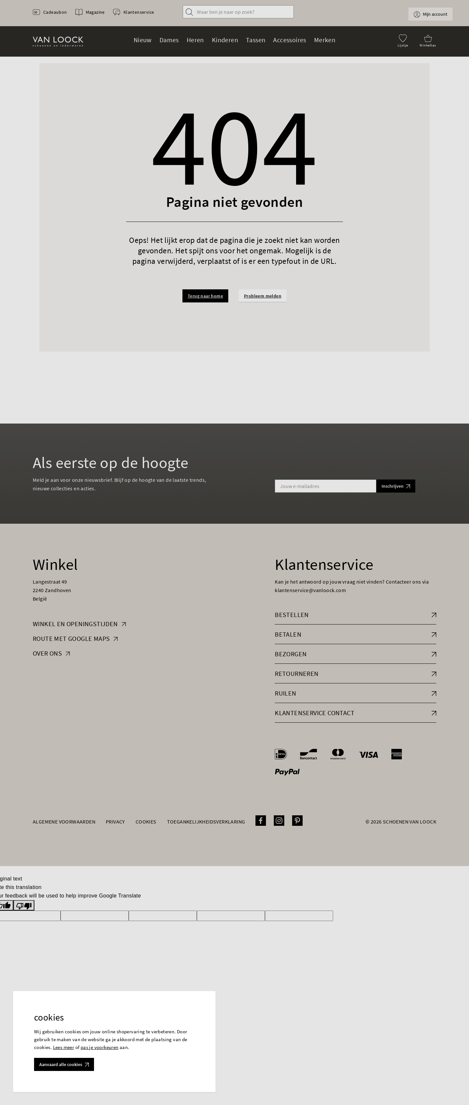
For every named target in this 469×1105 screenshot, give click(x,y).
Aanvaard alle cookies (64, 1064)
